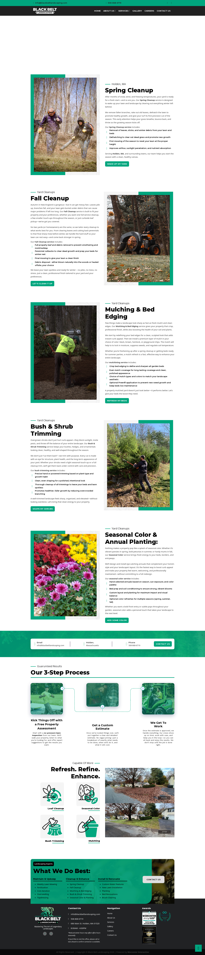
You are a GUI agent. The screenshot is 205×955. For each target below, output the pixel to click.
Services (123, 11)
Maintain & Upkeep (44, 879)
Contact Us (163, 11)
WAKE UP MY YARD (117, 164)
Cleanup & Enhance (77, 879)
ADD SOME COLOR (117, 620)
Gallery (137, 11)
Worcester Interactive (138, 952)
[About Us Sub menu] (115, 11)
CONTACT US (163, 644)
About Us (108, 11)
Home (97, 11)
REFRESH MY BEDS (117, 400)
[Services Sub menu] (129, 11)
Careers (149, 11)
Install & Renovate (109, 879)
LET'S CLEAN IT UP (42, 283)
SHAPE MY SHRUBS (43, 509)
